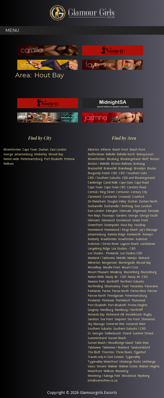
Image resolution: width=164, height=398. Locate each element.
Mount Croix (130, 267)
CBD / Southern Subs (133, 173)
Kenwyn (147, 234)
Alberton (93, 149)
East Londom (143, 206)
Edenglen (112, 210)
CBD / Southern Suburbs (104, 178)
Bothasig (139, 163)
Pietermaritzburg (31, 159)
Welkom (8, 163)
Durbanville (95, 206)
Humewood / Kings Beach (121, 229)
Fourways (108, 215)
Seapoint (120, 319)
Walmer (112, 366)
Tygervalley (132, 357)
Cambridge (95, 182)
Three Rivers (124, 352)
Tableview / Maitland (115, 347)
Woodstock (129, 375)
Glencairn (94, 220)
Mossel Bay (55, 154)
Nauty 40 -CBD (138, 276)
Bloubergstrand (130, 159)
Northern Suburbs (132, 281)
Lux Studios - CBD (123, 248)
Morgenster (109, 262)
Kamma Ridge (116, 234)
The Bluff (94, 352)
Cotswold (124, 196)
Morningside (127, 262)
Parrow (152, 291)
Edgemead (139, 210)
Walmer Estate (128, 366)
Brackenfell (95, 168)
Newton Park (96, 281)
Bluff (145, 159)
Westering (121, 371)
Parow (106, 291)
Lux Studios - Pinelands (103, 253)
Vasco (91, 366)
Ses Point (133, 319)
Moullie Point (111, 267)
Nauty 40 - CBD (115, 276)
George (8, 154)
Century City (139, 192)
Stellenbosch (113, 333)
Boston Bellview (121, 163)
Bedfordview (96, 154)
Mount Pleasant (98, 272)
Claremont (94, 196)
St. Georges (95, 333)
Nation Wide (96, 276)
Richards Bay (96, 314)
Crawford (138, 196)
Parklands (94, 291)
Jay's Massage (148, 229)
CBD (114, 173)
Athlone (106, 149)
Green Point (140, 220)
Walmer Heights (149, 366)
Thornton (108, 352)
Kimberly (93, 239)
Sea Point (106, 319)
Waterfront (95, 371)
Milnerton (94, 262)
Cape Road (141, 182)
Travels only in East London (106, 357)
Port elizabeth (117, 305)
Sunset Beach (117, 338)
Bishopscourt (145, 154)
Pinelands (94, 300)
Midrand (143, 258)
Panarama (136, 286)
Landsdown (147, 243)
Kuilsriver (142, 239)
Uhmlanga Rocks (130, 361)
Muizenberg (131, 272)
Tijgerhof (140, 352)
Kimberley (40, 154)
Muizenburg (149, 272)
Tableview (94, 347)
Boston (154, 159)
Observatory (112, 286)
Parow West (138, 291)
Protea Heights (137, 305)
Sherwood (148, 319)
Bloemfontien (96, 159)
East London (58, 149)
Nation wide (11, 159)
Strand (127, 333)
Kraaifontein (109, 239)
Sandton (93, 319)
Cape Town (29, 149)
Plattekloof (123, 300)
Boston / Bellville (99, 163)
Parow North (120, 291)
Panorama (151, 286)
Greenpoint (111, 225)
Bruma (151, 168)
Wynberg (143, 375)
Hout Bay (126, 225)
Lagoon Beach (129, 243)
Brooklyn (140, 168)
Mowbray (116, 272)
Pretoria (69, 159)
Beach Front (120, 149)
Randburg (106, 309)
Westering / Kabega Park (104, 375)
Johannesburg (24, 154)
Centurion (122, 192)
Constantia (110, 196)
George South (148, 215)
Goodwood (123, 220)
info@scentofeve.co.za (102, 380)
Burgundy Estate (99, 173)
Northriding (95, 286)
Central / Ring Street (101, 192)
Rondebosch (134, 314)
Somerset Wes (115, 324)
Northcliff (112, 281)
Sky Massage (96, 324)
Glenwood (108, 220)
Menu (12, 30)
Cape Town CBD (115, 187)
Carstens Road (136, 187)
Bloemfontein (12, 149)
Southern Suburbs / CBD (129, 328)
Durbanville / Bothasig (118, 206)
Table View (141, 342)
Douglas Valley (116, 201)
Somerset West (135, 324)
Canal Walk (110, 182)
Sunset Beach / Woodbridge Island (110, 342)
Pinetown (108, 300)
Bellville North (126, 154)
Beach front (137, 149)
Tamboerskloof (140, 347)
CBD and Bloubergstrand (138, 178)
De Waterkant (97, 201)
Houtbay (140, 225)
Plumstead (138, 300)
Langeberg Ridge (99, 248)
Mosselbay (94, 267)
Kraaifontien (126, 239)
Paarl (125, 286)
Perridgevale (115, 295)
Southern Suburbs (100, 328)
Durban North (148, 201)
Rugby (147, 314)
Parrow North (97, 295)
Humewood (95, 229)
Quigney (93, 309)
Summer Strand (143, 333)
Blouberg (113, 159)
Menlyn (132, 258)
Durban (43, 149)
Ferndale (153, 210)
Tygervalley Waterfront (103, 361)
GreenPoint (95, 225)
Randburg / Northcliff (129, 309)
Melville (121, 258)
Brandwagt (125, 168)
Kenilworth (134, 234)
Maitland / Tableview (101, 258)
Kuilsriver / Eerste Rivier (103, 243)
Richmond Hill (115, 314)
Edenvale (125, 210)
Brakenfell (110, 168)
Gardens (121, 215)
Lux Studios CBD (131, 253)
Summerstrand (97, 338)
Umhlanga (148, 361)
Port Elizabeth (53, 159)
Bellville (110, 154)
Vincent (101, 366)
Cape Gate (126, 182)
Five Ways (94, 215)
